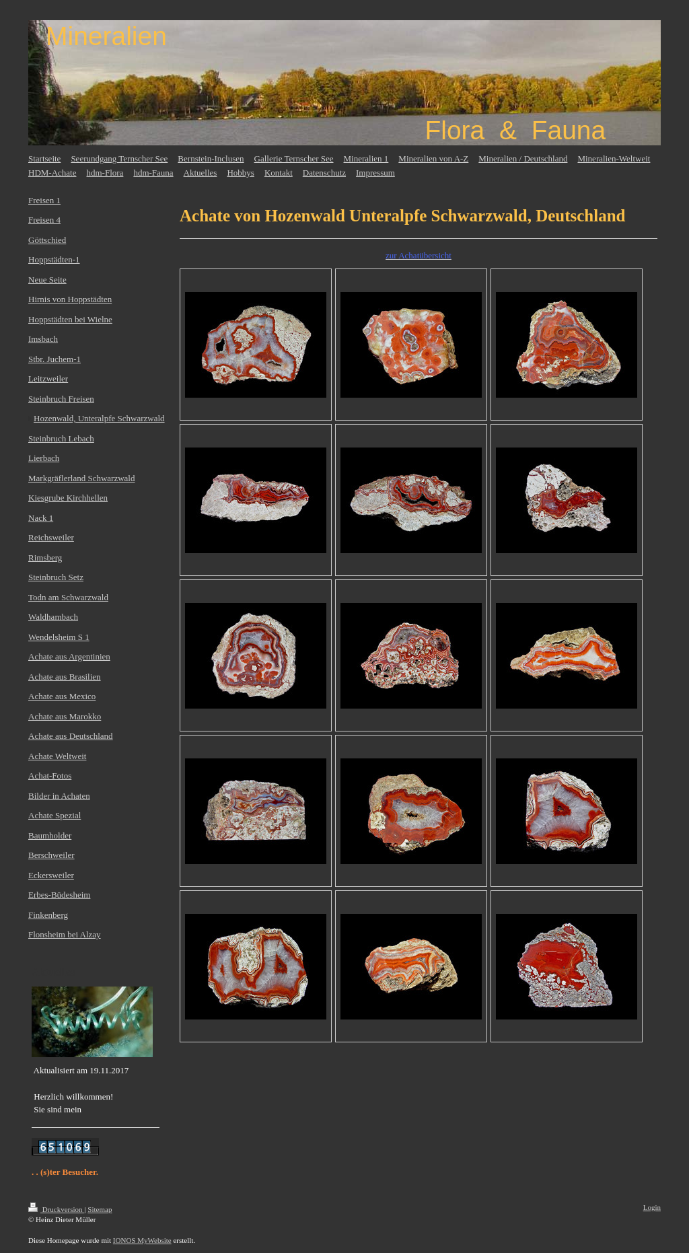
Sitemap (99, 1209)
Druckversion (56, 1209)
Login (652, 1207)
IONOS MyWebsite (142, 1240)
